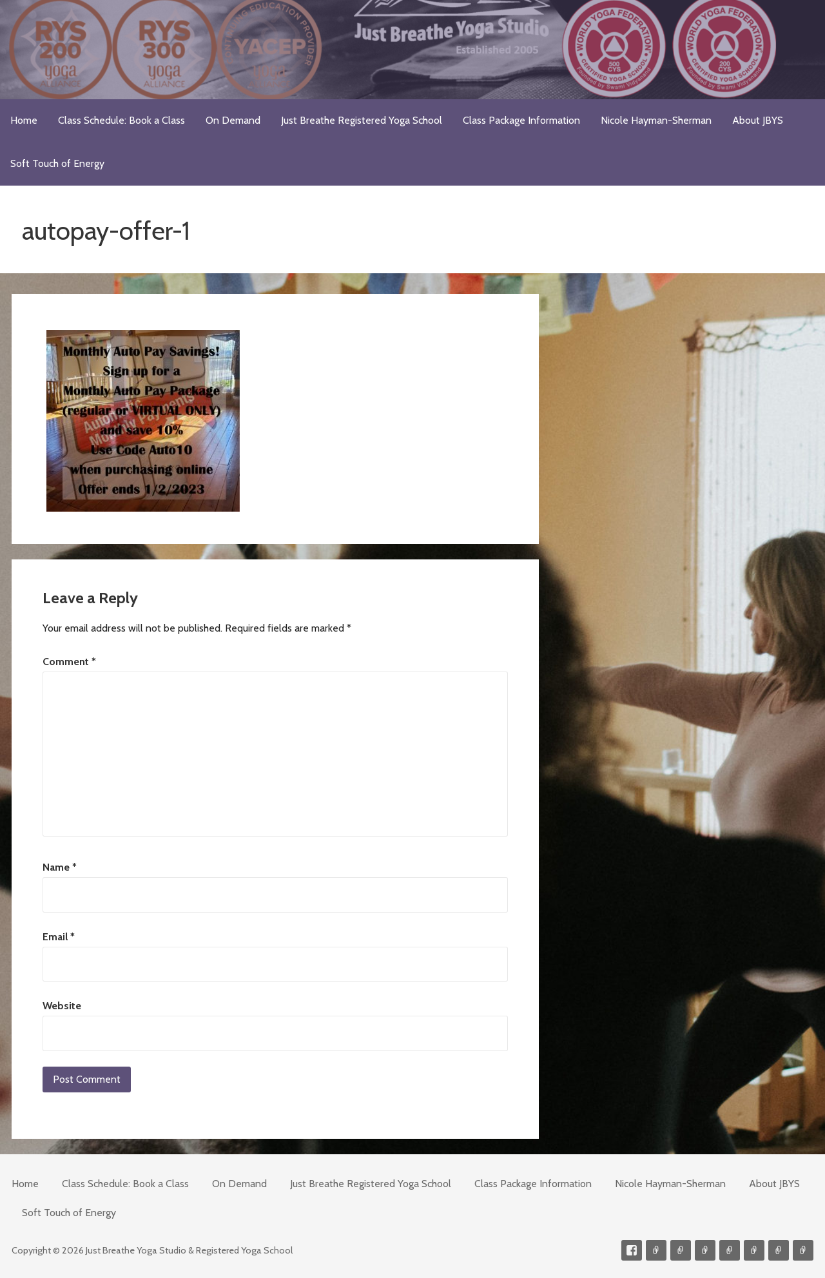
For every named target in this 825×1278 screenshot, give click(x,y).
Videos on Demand (680, 1250)
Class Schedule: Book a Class (121, 120)
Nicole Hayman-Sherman (656, 120)
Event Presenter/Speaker (803, 1250)
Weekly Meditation (778, 1250)
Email (59, 937)
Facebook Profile (631, 1250)
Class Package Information (521, 120)
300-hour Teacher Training (705, 1250)
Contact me (656, 1250)
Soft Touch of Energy (57, 163)
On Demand (233, 120)
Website (62, 1006)
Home (23, 120)
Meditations (729, 1250)
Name (60, 867)
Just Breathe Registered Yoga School (361, 120)
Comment (69, 661)
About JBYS (757, 120)
